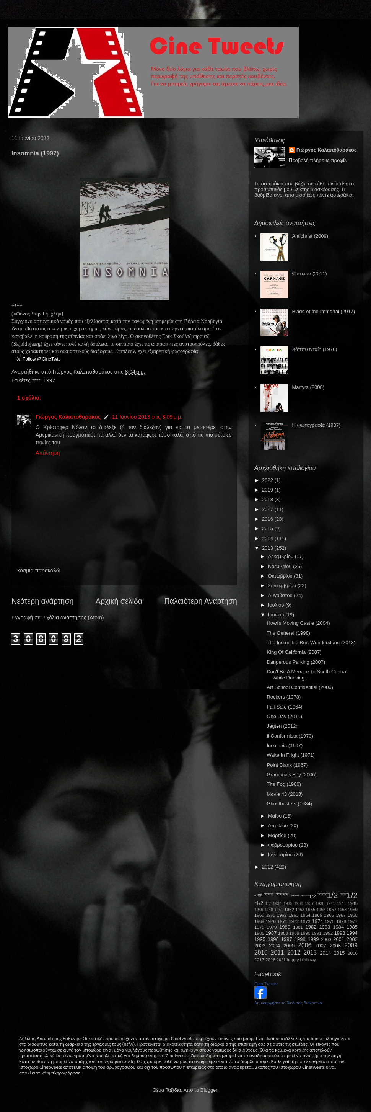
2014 (268, 538)
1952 (289, 909)
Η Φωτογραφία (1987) (316, 425)
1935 (287, 903)
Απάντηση (48, 453)
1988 (283, 933)
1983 (324, 927)
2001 (338, 939)
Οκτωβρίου (281, 576)
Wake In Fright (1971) (290, 755)
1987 (271, 933)
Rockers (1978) (284, 697)
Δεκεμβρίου (281, 556)
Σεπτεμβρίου (283, 585)
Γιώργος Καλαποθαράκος (83, 372)
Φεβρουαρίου (283, 845)
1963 (293, 915)
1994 (352, 933)
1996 (273, 939)
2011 (277, 952)
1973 (305, 921)
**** (36, 380)
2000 (326, 939)
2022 (268, 480)
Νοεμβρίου (280, 566)
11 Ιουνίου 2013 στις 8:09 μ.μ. (147, 417)
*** (268, 895)
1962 (282, 915)
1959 (353, 909)
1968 (353, 915)
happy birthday (301, 959)
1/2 (268, 903)
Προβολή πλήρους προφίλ (318, 160)
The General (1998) (288, 633)
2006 (304, 945)
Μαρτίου (278, 835)
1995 (259, 939)
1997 (49, 380)
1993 (339, 933)
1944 (341, 903)
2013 (268, 548)
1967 (341, 915)
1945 (353, 903)
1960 (259, 915)
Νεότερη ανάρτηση (42, 601)
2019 (268, 490)
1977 (353, 921)
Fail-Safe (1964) (284, 707)
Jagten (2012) (282, 726)
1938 (320, 903)
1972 (294, 921)
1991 (317, 933)
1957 (332, 909)
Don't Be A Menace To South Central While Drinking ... (307, 675)
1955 (310, 909)
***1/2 (327, 895)
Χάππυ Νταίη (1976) (314, 349)
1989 (294, 933)
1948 (268, 910)
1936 (298, 903)
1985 (352, 927)
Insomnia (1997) (285, 745)
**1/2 (349, 895)
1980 (284, 927)
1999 (313, 939)
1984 (338, 927)
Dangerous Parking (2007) (296, 662)
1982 (311, 927)
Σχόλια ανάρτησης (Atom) (73, 617)
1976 (341, 921)
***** (295, 896)
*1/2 (258, 903)
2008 (335, 946)
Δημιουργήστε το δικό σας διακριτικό (288, 1003)
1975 (330, 921)
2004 (274, 946)
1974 (317, 921)
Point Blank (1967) (287, 765)
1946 (258, 910)
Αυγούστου (281, 595)
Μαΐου (275, 816)
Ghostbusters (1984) (289, 804)
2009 (351, 945)
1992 (328, 933)
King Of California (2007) (294, 652)
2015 (268, 528)
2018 (268, 499)
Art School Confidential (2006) (300, 687)
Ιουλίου (276, 605)
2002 (352, 939)
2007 (320, 946)
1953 (299, 910)
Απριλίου (278, 825)
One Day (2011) (284, 716)
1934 (277, 903)
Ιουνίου (276, 614)
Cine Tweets (265, 983)
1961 (270, 915)
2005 (289, 946)
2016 (268, 519)
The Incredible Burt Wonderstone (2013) (311, 642)
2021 (281, 960)
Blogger (208, 1090)
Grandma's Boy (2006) (291, 774)
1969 (259, 921)
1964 (305, 915)
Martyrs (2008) (308, 387)
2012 (268, 867)
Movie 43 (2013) (285, 794)
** (260, 896)
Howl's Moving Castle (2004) (298, 623)
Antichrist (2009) (310, 236)
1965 (317, 915)
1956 (321, 910)
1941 (330, 903)
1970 (271, 921)
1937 (309, 903)
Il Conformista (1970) (290, 736)
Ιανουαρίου (281, 854)
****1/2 (308, 896)
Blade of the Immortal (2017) (323, 311)
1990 (306, 933)
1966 (329, 915)
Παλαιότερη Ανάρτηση (201, 601)
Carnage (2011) (309, 273)
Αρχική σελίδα (119, 601)
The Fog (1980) (284, 784)
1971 (282, 921)
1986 (259, 933)
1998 (300, 939)
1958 (342, 910)
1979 (272, 926)
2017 (268, 509)
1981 (298, 926)
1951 (278, 910)
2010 (261, 952)
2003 (259, 946)
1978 (259, 926)
